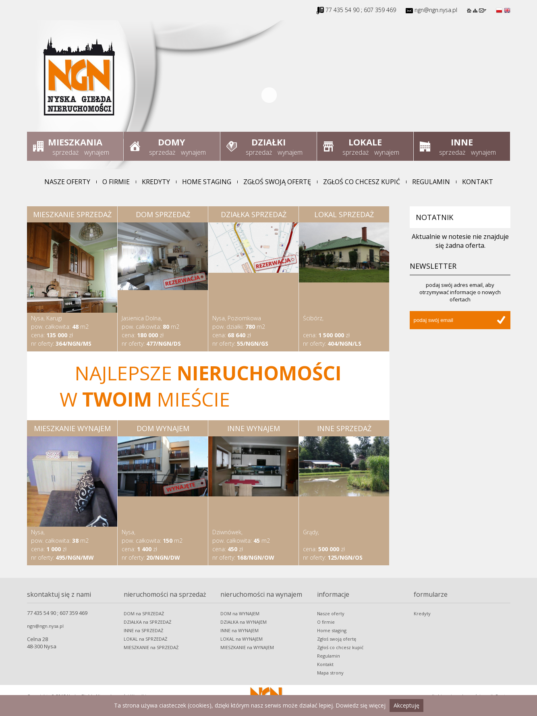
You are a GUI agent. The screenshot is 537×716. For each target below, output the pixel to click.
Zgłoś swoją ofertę (277, 181)
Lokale (365, 142)
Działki (268, 142)
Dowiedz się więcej (361, 705)
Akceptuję (406, 705)
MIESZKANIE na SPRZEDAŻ (151, 647)
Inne (462, 142)
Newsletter (433, 266)
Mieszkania (75, 142)
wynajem (96, 152)
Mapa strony (330, 673)
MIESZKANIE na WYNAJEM (247, 647)
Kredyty (156, 181)
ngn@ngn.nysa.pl (436, 10)
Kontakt (477, 181)
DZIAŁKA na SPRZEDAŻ (147, 622)
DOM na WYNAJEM (239, 613)
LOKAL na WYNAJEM (241, 639)
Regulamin (431, 181)
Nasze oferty (67, 181)
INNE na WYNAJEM (239, 630)
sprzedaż (65, 152)
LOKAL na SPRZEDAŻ (145, 639)
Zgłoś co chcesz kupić (361, 181)
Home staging (206, 181)
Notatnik (434, 217)
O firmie (116, 181)
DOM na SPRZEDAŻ (144, 613)
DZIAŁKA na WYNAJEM (243, 622)
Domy (171, 142)
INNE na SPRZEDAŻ (143, 630)
